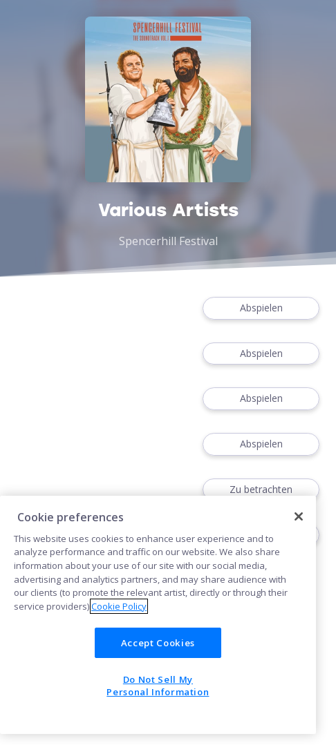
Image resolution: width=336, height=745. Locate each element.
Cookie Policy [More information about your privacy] (119, 606)
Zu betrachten (261, 490)
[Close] (298, 516)
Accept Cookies (158, 643)
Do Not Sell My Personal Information (157, 685)
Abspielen (261, 308)
